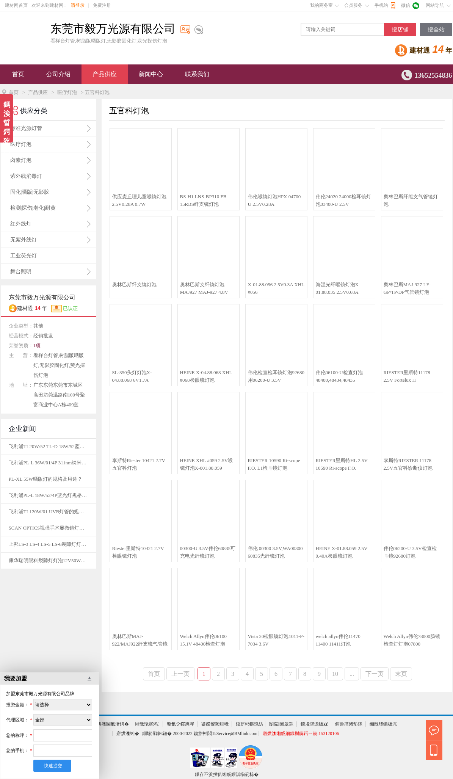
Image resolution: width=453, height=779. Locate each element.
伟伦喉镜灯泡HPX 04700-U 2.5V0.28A (275, 200)
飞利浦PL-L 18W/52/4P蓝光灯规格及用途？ (48, 495)
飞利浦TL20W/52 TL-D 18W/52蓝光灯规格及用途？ (48, 446)
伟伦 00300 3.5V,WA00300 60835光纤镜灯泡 (275, 552)
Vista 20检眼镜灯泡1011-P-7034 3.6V (276, 640)
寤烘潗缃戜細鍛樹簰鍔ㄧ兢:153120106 (301, 733)
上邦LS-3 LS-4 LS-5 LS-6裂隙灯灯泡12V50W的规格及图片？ (48, 544)
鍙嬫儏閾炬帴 (215, 724)
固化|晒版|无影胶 (30, 192)
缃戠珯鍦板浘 (383, 724)
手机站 (381, 5)
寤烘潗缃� (127, 733)
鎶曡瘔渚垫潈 (348, 724)
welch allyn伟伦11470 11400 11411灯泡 (338, 640)
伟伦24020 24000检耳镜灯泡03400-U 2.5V (343, 200)
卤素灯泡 (20, 160)
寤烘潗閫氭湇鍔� (110, 724)
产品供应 (104, 74)
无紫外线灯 (23, 240)
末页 (401, 674)
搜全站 (436, 30)
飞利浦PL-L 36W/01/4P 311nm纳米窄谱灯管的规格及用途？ (48, 463)
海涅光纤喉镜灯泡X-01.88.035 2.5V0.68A (338, 288)
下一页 (374, 674)
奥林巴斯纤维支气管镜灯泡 (411, 200)
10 (335, 674)
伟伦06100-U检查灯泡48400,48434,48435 (339, 376)
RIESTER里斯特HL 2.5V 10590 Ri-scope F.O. (342, 464)
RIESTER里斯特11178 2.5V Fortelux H (407, 376)
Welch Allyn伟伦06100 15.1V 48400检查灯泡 (203, 640)
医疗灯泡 (67, 92)
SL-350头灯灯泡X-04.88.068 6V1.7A (132, 376)
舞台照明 (20, 271)
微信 (405, 5)
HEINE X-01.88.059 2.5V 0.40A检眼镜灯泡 (342, 552)
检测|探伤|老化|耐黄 (33, 208)
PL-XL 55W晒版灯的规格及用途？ (46, 479)
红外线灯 (20, 224)
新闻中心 (151, 74)
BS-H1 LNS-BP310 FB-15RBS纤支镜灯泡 (204, 200)
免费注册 (102, 5)
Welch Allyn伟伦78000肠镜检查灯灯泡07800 (412, 640)
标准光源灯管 (26, 128)
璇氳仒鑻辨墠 (180, 724)
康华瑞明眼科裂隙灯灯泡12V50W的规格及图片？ (48, 560)
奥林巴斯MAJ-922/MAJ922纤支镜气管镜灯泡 (140, 640)
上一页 (180, 674)
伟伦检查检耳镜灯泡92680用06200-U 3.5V (276, 376)
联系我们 (197, 74)
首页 (18, 74)
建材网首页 (16, 5)
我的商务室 (321, 5)
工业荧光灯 (23, 256)
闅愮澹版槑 (281, 724)
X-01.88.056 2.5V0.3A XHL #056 (276, 288)
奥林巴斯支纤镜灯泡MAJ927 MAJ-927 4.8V (204, 288)
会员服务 (353, 5)
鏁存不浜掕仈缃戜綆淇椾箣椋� (227, 774)
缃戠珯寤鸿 (147, 724)
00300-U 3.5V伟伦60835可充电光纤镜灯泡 (208, 552)
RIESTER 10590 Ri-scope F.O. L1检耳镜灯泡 (274, 464)
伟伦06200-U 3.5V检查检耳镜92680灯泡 (410, 552)
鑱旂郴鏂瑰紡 (249, 724)
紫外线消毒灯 (26, 176)
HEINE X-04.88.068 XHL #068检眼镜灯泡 (206, 376)
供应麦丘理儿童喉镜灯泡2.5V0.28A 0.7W (139, 200)
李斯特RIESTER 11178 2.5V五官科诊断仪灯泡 (408, 464)
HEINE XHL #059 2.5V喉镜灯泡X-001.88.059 (206, 464)
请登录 (78, 5)
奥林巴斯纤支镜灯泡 (134, 284)
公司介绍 (58, 74)
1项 (37, 345)
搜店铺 (400, 30)
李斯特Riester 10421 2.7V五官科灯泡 (138, 464)
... (352, 674)
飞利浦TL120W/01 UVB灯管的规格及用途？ (48, 511)
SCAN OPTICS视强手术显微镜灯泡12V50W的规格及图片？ (48, 528)
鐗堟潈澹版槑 (314, 724)
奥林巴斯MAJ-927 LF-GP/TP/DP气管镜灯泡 (407, 288)
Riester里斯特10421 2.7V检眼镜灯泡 (138, 552)
